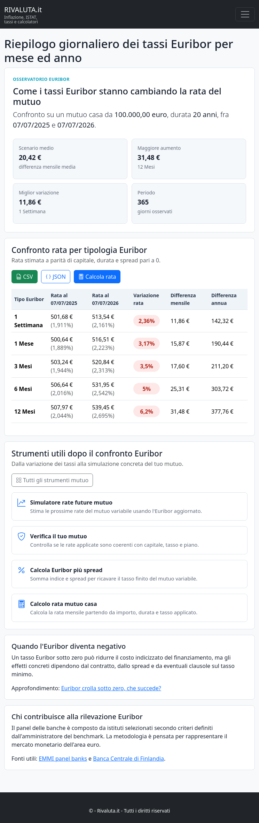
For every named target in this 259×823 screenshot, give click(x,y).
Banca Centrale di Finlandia (128, 758)
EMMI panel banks (63, 758)
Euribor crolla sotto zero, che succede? (111, 688)
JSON (56, 276)
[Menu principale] (245, 14)
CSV (24, 276)
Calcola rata (97, 276)
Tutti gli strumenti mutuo (52, 480)
